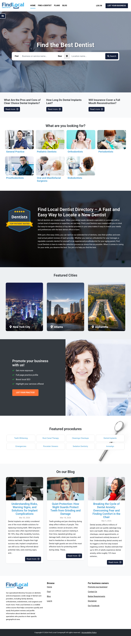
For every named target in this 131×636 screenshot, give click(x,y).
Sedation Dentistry (80, 446)
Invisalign (110, 446)
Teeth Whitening (21, 438)
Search (111, 56)
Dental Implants (110, 438)
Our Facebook (93, 606)
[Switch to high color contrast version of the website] (2, 16)
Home (33, 5)
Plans (57, 5)
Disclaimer (92, 601)
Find (49, 591)
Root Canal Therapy (51, 438)
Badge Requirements (96, 596)
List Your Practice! (25, 392)
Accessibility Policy (89, 632)
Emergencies (20, 446)
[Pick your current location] (67, 56)
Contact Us (92, 591)
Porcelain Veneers (50, 446)
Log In (99, 5)
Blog (64, 5)
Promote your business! (97, 587)
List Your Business (117, 5)
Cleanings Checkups (80, 438)
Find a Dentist (45, 5)
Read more (12, 109)
